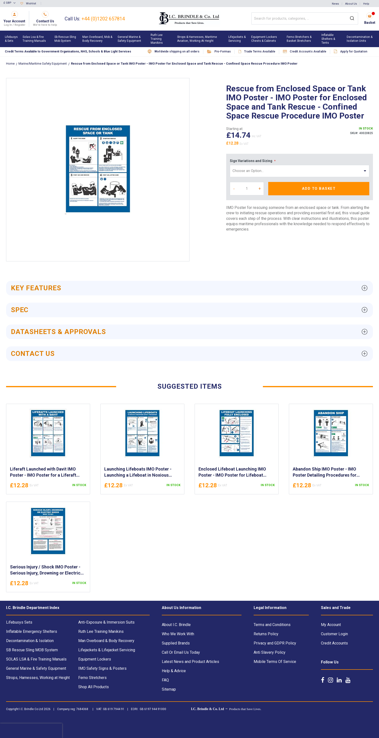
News (335, 3)
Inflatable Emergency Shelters (31, 631)
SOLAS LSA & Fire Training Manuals (36, 659)
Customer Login (334, 634)
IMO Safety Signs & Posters (102, 668)
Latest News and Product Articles (190, 661)
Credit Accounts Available (308, 51)
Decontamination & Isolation (30, 640)
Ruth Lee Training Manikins (101, 631)
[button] (10, 3)
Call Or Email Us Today (181, 652)
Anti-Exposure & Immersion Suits (106, 622)
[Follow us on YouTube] (348, 680)
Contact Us (33, 354)
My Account (331, 624)
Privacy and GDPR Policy (275, 643)
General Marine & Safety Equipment (36, 668)
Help (366, 3)
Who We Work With (178, 634)
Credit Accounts (334, 643)
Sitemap (169, 689)
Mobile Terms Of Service (275, 661)
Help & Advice (174, 671)
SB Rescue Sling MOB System (32, 650)
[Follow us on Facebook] (322, 680)
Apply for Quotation (353, 51)
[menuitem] (11, 39)
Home (10, 63)
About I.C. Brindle (176, 624)
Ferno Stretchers (92, 677)
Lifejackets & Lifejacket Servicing (106, 650)
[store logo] (189, 19)
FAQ (165, 680)
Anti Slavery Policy (269, 652)
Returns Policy (266, 634)
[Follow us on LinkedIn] (339, 680)
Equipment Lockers (94, 659)
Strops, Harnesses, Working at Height (38, 677)
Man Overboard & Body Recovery (106, 640)
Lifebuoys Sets (19, 622)
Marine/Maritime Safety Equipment (43, 63)
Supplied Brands (176, 643)
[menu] (189, 39)
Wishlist (31, 3)
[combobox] (304, 18)
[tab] (189, 288)
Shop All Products (93, 687)
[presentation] (31, 730)
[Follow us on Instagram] (330, 680)
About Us (351, 3)
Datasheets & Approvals (58, 332)
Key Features (36, 288)
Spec (19, 310)
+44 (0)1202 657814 (103, 19)
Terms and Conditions (272, 624)
